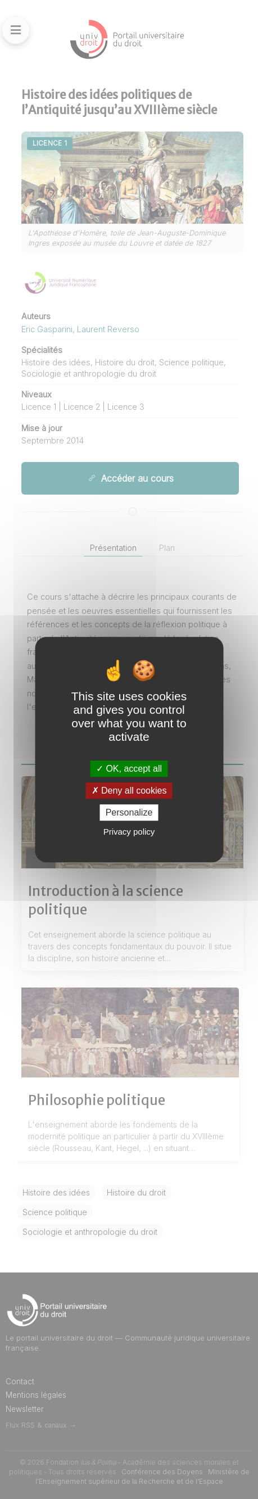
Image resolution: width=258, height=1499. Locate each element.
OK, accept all (129, 768)
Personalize (129, 812)
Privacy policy (129, 831)
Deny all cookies (129, 790)
